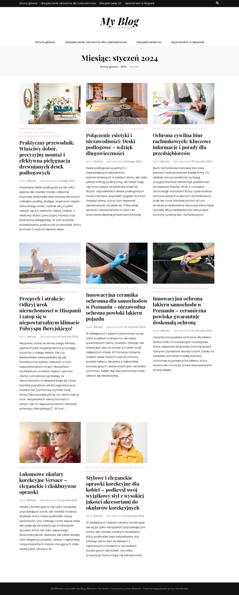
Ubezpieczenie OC (110, 3)
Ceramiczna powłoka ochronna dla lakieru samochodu (181, 290)
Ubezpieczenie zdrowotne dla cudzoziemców (68, 3)
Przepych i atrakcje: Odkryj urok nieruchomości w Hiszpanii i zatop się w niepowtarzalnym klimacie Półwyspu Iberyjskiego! (50, 313)
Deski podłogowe (99, 129)
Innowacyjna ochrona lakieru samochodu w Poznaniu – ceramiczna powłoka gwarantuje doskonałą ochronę (179, 310)
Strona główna (28, 3)
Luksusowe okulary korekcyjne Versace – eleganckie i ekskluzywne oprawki (48, 483)
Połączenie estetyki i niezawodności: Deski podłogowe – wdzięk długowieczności (110, 144)
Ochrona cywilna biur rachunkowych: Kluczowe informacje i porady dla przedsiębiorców (182, 144)
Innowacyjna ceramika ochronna (112, 288)
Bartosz (31, 181)
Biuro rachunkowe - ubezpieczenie (180, 129)
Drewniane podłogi (129, 129)
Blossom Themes (142, 588)
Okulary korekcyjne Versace (41, 467)
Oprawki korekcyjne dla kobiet (115, 469)
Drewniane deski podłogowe (32, 130)
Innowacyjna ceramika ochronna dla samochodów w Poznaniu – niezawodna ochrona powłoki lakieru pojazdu (116, 306)
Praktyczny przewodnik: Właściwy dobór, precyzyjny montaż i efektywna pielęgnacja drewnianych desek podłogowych (46, 157)
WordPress (181, 588)
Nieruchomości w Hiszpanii (55, 292)
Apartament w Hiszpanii (139, 3)
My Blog (119, 21)
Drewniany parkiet (47, 136)
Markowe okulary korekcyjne (108, 467)
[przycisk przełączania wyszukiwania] (217, 3)
